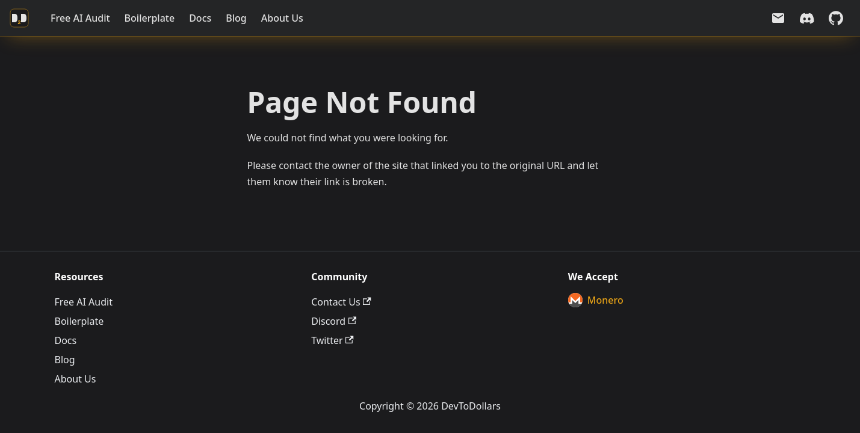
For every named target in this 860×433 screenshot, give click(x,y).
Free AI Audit (80, 18)
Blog (236, 18)
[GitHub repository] (835, 18)
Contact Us (341, 302)
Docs (200, 18)
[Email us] (778, 18)
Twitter (332, 340)
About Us (282, 18)
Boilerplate (150, 18)
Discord (333, 321)
